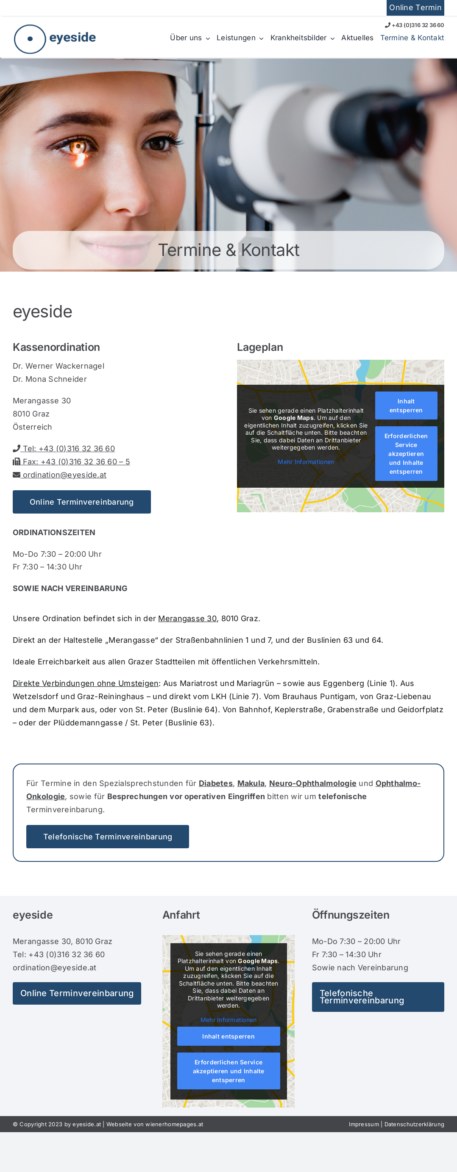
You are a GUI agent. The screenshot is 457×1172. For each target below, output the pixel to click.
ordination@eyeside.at (59, 474)
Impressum (364, 1124)
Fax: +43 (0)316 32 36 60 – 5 (71, 461)
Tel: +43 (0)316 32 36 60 (64, 448)
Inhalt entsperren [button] (406, 405)
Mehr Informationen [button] (306, 461)
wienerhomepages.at (174, 1124)
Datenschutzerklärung (414, 1124)
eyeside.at (86, 1124)
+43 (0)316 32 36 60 (414, 25)
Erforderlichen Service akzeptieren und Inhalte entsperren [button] (406, 453)
